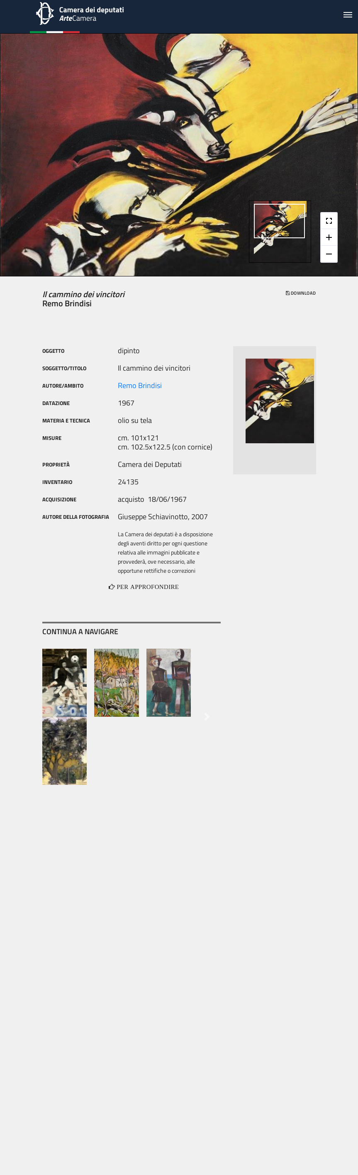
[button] (55, 717)
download (301, 293)
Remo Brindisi (140, 385)
